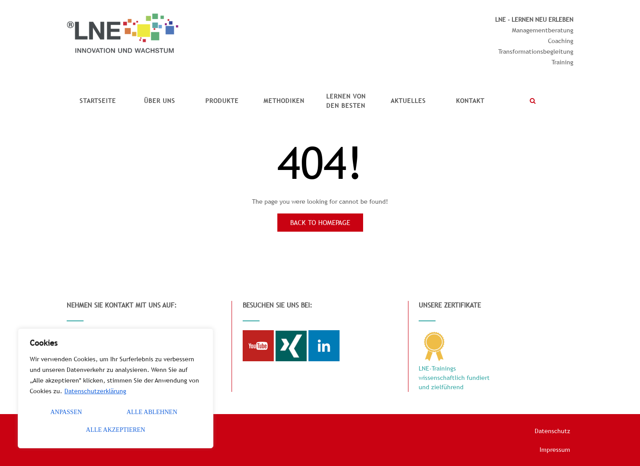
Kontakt (470, 100)
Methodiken (284, 100)
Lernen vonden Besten (346, 101)
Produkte (222, 100)
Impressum (555, 449)
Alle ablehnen (152, 412)
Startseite (98, 100)
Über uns (159, 100)
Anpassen (66, 412)
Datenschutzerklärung (95, 391)
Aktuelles (408, 100)
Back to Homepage (320, 222)
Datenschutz (552, 430)
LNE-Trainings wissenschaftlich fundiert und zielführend (454, 378)
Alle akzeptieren (115, 430)
